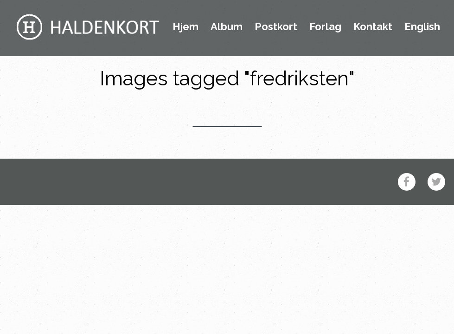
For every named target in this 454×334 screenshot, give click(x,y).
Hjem (185, 26)
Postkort (276, 26)
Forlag (325, 26)
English (422, 26)
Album (227, 26)
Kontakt (372, 26)
